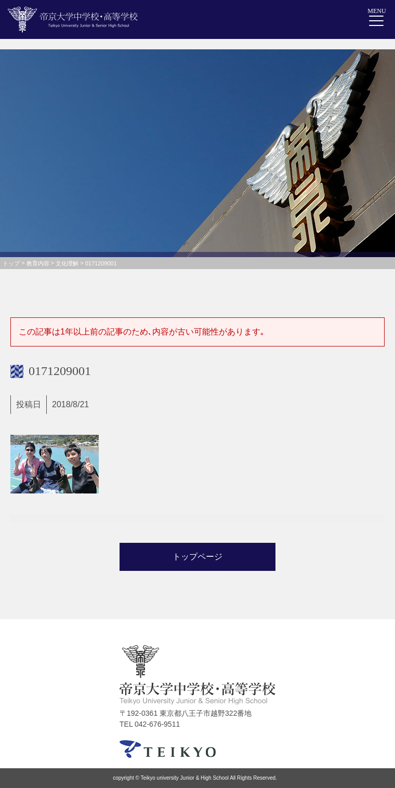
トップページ (197, 556)
